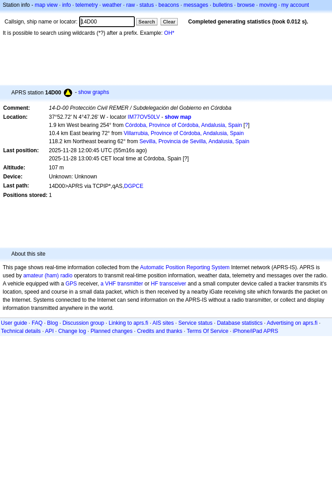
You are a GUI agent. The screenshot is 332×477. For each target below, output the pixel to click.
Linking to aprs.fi (128, 323)
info (66, 5)
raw (130, 5)
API (49, 331)
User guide (14, 323)
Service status (195, 323)
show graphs (93, 92)
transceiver (173, 284)
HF (154, 284)
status (146, 5)
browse (246, 5)
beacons (168, 5)
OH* (169, 33)
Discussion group (83, 323)
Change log (72, 331)
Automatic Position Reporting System (184, 267)
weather (112, 5)
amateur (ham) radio (47, 275)
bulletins (222, 5)
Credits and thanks (159, 331)
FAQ (37, 323)
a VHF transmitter (121, 284)
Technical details (21, 331)
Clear (169, 21)
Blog (52, 323)
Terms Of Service (207, 331)
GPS (71, 284)
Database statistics (240, 323)
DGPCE (133, 186)
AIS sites (163, 323)
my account (295, 5)
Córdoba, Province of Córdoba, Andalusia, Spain (183, 125)
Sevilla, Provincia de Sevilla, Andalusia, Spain (194, 141)
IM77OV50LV (144, 117)
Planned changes (111, 331)
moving (268, 5)
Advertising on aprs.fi (292, 323)
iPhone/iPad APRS (255, 331)
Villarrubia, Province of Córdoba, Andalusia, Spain (184, 133)
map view (46, 5)
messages (196, 5)
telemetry (87, 5)
